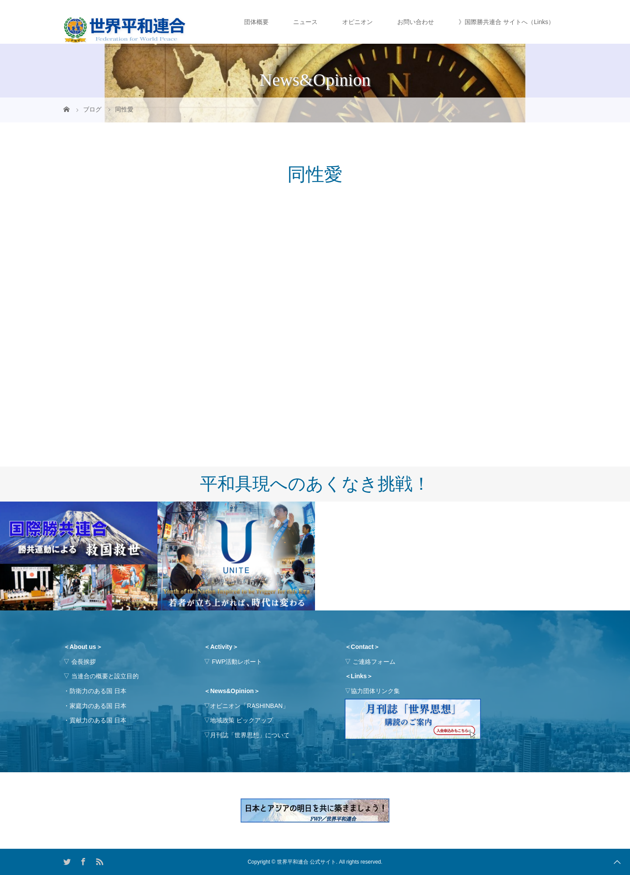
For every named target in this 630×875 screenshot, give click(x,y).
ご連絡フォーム (374, 661)
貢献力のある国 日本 (98, 720)
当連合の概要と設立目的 (105, 676)
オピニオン (357, 21)
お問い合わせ (415, 21)
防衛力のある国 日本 (98, 690)
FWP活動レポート (237, 661)
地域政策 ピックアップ (241, 720)
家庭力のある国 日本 (98, 705)
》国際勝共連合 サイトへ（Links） (506, 21)
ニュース (305, 21)
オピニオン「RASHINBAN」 (249, 705)
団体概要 (256, 21)
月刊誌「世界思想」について (250, 735)
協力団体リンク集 (375, 690)
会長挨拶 (83, 661)
